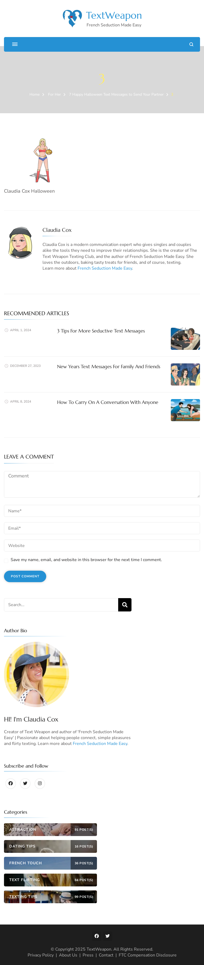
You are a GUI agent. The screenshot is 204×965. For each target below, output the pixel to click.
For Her (54, 94)
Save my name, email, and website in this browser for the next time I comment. (86, 560)
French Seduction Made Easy (105, 268)
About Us (68, 955)
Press (88, 955)
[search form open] (191, 44)
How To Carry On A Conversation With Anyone (107, 402)
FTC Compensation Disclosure (148, 955)
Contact (106, 955)
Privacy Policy (41, 955)
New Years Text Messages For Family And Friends (108, 366)
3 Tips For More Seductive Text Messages (101, 331)
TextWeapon (114, 15)
